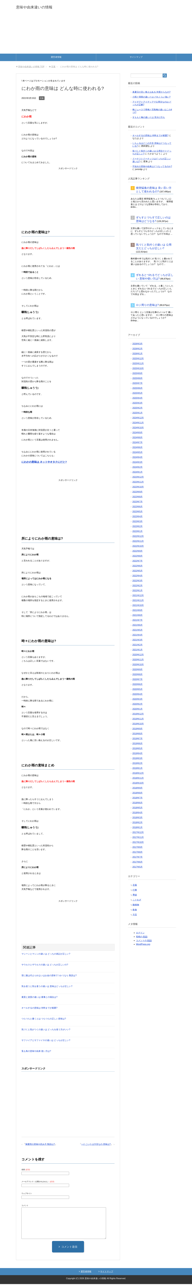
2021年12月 (138, 596)
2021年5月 (137, 631)
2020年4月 (137, 695)
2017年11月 (138, 838)
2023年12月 (138, 478)
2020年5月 (137, 690)
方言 (135, 915)
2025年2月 (137, 409)
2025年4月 (137, 399)
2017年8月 (137, 853)
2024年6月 (137, 448)
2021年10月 (138, 606)
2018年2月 (137, 823)
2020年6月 (137, 685)
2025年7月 (137, 384)
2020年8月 (137, 675)
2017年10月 (138, 843)
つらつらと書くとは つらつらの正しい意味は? (43, 1019)
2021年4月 (137, 636)
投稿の (141, 937)
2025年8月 (137, 379)
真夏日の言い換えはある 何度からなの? (151, 93)
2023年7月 (137, 502)
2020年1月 (137, 710)
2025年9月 (137, 374)
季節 (135, 896)
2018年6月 (137, 804)
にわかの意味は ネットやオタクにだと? (44, 462)
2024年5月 (137, 453)
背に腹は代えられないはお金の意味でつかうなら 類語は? (49, 976)
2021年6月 (137, 626)
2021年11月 (138, 601)
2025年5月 (137, 394)
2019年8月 (137, 734)
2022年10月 (138, 547)
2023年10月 (138, 488)
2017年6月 (137, 863)
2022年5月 (137, 572)
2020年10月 (138, 665)
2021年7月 (137, 621)
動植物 (136, 906)
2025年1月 (137, 414)
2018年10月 (138, 784)
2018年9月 (137, 789)
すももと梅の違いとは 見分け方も (148, 118)
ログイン (140, 934)
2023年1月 (137, 532)
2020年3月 (137, 700)
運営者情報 (56, 58)
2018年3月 (137, 818)
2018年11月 (138, 779)
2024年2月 (137, 468)
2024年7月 (137, 443)
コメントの (144, 941)
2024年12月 (138, 419)
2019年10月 (138, 725)
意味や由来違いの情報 (40, 7)
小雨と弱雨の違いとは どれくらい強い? (151, 98)
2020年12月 (138, 655)
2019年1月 (137, 769)
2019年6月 (137, 744)
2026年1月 (137, 354)
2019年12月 (138, 715)
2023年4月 (137, 517)
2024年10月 (138, 428)
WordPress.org (143, 945)
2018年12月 (138, 774)
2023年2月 (137, 527)
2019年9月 (137, 729)
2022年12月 (138, 537)
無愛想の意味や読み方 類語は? (40, 1145)
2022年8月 (137, 557)
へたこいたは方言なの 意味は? (96, 1145)
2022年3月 (137, 581)
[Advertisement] (96, 34)
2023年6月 (137, 507)
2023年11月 (138, 483)
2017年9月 (137, 848)
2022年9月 (137, 552)
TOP (31, 67)
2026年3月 (137, 344)
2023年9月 (137, 493)
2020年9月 (137, 670)
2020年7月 (137, 680)
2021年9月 (137, 611)
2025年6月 (137, 389)
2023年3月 (137, 522)
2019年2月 (137, 764)
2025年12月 (138, 359)
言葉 (42, 99)
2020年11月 (138, 660)
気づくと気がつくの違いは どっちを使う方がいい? (45, 1030)
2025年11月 (138, 364)
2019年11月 (138, 720)
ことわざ (137, 901)
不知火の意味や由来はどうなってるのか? (152, 167)
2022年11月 (138, 542)
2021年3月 (137, 641)
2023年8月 (137, 497)
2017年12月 (138, 833)
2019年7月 (137, 739)
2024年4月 (137, 458)
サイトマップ (136, 58)
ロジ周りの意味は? (147, 305)
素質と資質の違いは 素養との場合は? (39, 998)
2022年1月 (137, 591)
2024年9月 (137, 433)
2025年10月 (138, 369)
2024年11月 (138, 423)
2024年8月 (137, 438)
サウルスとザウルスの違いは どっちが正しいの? (44, 965)
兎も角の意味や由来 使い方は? (36, 1052)
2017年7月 (137, 858)
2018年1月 (137, 828)
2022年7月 (137, 562)
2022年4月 (137, 576)
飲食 (135, 910)
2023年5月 (137, 512)
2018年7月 (137, 799)
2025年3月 (137, 404)
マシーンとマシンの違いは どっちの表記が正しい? (45, 955)
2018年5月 (137, 808)
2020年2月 (137, 705)
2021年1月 (137, 651)
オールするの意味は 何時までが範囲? (39, 1009)
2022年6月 (137, 567)
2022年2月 (137, 586)
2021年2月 (137, 646)
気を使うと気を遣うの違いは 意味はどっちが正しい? (46, 987)
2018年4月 (137, 813)
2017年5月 (137, 868)
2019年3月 (137, 759)
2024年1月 (137, 473)
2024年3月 (137, 463)
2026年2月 (137, 349)
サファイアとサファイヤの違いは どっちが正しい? (45, 1041)
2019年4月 (137, 754)
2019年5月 (137, 749)
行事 (135, 891)
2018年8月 (137, 794)
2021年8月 (137, 616)
